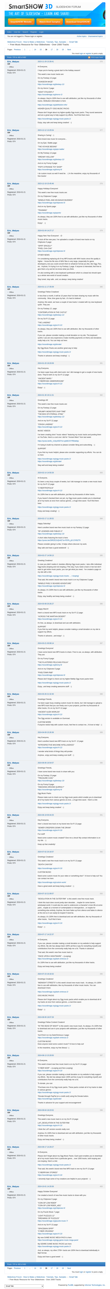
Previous (17, 50)
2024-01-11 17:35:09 (46, 287)
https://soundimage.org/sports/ (49, 213)
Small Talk (73, 42)
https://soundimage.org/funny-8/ (50, 170)
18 (57, 50)
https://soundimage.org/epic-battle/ (51, 149)
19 (63, 50)
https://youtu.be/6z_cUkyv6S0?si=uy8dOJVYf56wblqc (58, 441)
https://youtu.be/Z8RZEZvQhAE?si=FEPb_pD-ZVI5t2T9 (59, 540)
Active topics (82, 36)
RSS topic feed (97, 57)
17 (52, 50)
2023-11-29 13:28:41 (46, 62)
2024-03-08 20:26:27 (46, 604)
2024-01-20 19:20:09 (46, 363)
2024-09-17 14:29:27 (46, 1147)
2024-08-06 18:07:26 (46, 1017)
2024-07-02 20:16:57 (46, 852)
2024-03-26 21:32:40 (46, 694)
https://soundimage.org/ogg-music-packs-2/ (54, 119)
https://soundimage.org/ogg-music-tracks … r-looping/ (58, 576)
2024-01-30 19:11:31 (46, 395)
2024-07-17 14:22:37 (46, 934)
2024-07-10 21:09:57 (46, 894)
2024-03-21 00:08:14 (46, 643)
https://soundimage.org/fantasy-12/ (51, 84)
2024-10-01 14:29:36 (46, 1186)
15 (41, 50)
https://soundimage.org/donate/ (49, 344)
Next (69, 50)
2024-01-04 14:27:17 (46, 231)
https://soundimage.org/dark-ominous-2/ (53, 959)
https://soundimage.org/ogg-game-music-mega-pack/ (58, 1240)
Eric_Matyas (13, 61)
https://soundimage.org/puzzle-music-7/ (53, 1221)
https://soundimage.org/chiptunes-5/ (51, 203)
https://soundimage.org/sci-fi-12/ (50, 325)
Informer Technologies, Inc (95, 1285)
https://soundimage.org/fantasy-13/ (51, 534)
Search (25, 32)
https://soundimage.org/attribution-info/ (52, 105)
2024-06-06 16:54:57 (46, 763)
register (88, 53)
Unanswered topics (95, 36)
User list (17, 32)
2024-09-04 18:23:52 (46, 1110)
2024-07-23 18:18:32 (46, 974)
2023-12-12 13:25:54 (46, 130)
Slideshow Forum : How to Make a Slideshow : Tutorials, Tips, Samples (36, 42)
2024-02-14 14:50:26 (46, 473)
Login (41, 32)
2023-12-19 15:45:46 (46, 184)
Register (33, 32)
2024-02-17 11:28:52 (46, 519)
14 (35, 50)
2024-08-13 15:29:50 (46, 1055)
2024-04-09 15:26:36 (46, 732)
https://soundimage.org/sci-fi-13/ (50, 830)
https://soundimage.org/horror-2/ (50, 95)
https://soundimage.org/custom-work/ (52, 882)
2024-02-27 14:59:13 (46, 555)
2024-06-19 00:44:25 (46, 815)
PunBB (70, 1285)
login (81, 53)
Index (9, 32)
